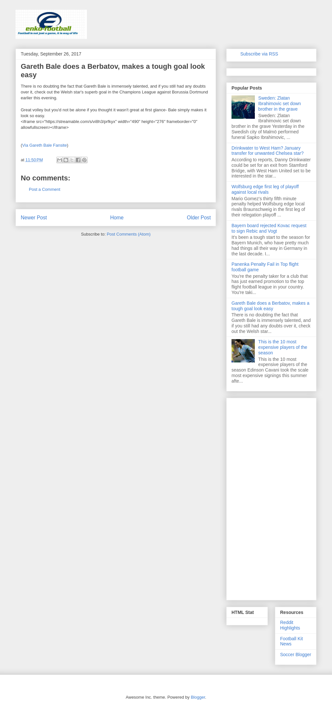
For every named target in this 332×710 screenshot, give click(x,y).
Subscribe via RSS (259, 53)
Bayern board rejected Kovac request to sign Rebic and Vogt (268, 228)
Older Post (199, 217)
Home (117, 217)
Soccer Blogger (295, 654)
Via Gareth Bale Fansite (44, 145)
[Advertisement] (271, 497)
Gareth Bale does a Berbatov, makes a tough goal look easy (270, 305)
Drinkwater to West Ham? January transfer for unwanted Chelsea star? (267, 150)
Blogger (198, 697)
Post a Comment (44, 189)
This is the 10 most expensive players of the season (282, 347)
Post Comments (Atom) (128, 234)
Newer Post (34, 217)
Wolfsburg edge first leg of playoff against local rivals (265, 189)
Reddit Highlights (290, 625)
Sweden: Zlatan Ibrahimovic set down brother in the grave (279, 103)
